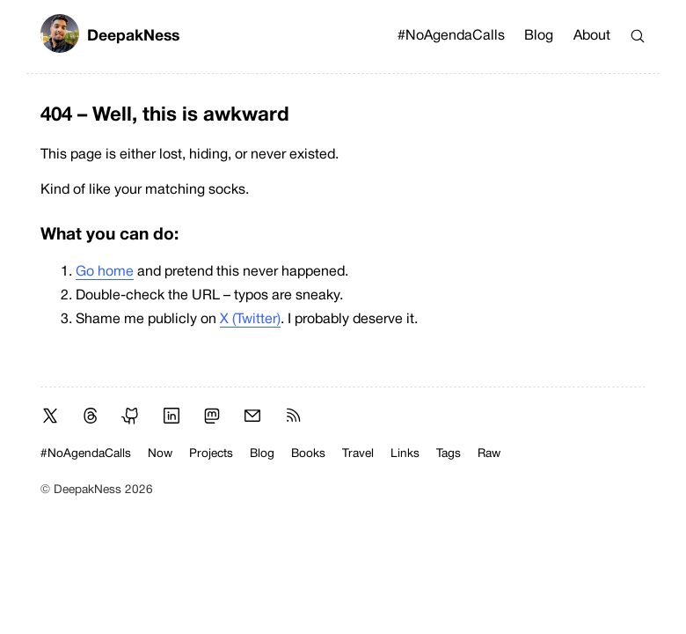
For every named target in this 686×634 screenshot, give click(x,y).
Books (308, 454)
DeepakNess (109, 36)
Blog (538, 36)
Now (160, 454)
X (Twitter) (250, 319)
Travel (358, 454)
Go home (105, 272)
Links (405, 454)
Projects (211, 454)
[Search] (638, 36)
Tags (448, 454)
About (591, 36)
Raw (489, 454)
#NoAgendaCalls (451, 36)
